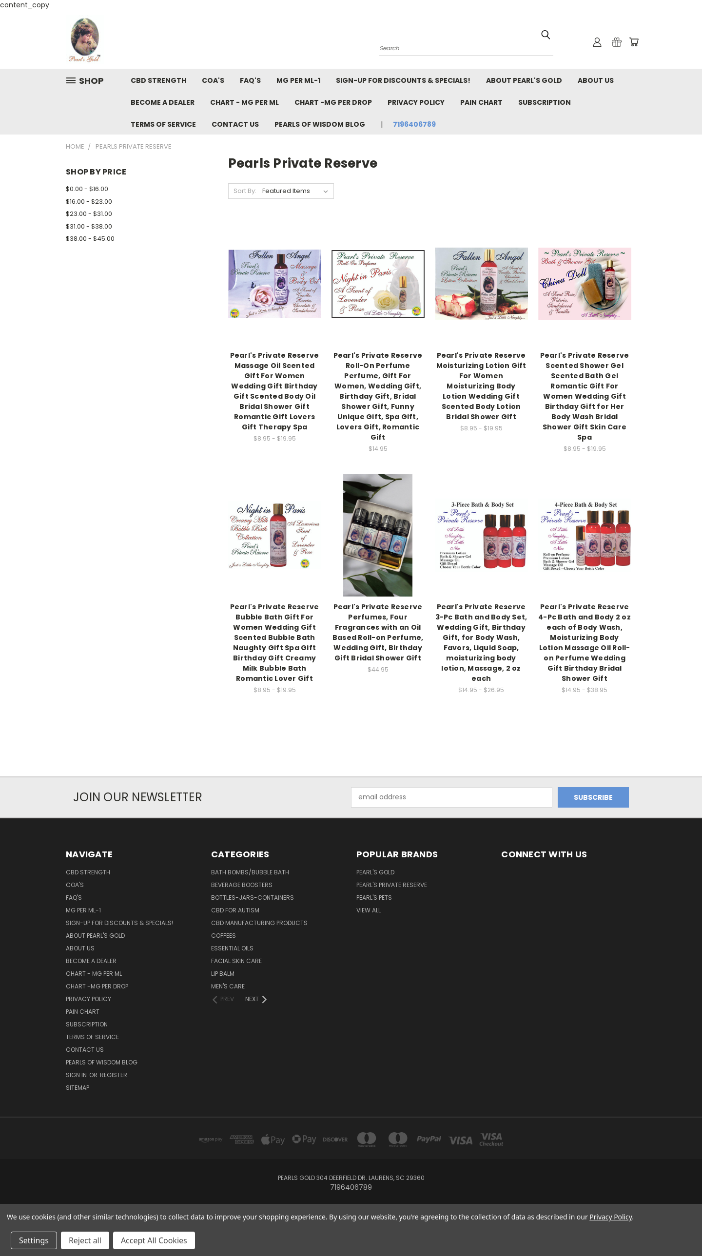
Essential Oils (232, 948)
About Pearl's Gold (524, 80)
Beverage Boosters (242, 885)
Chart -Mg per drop (333, 102)
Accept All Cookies (154, 1240)
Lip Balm (222, 973)
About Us (596, 80)
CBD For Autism (235, 910)
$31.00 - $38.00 (89, 226)
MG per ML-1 (298, 80)
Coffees (223, 935)
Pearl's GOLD (375, 872)
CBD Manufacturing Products (259, 923)
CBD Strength (158, 80)
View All (368, 910)
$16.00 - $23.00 (89, 201)
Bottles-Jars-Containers (252, 897)
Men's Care (228, 986)
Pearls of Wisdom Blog (319, 124)
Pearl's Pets (374, 897)
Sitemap (77, 1087)
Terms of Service (163, 124)
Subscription (544, 102)
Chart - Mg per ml (244, 102)
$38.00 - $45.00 (90, 238)
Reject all (85, 1240)
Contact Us (235, 124)
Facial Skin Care (236, 961)
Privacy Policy (416, 102)
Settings (34, 1240)
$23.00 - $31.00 (89, 213)
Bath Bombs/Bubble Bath (250, 872)
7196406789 (414, 124)
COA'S (213, 80)
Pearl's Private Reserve (391, 885)
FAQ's (250, 80)
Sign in (77, 1075)
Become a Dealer (163, 102)
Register (113, 1075)
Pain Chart (481, 102)
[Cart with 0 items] (634, 42)
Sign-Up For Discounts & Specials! (403, 80)
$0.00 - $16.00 (87, 188)
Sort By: (245, 190)
